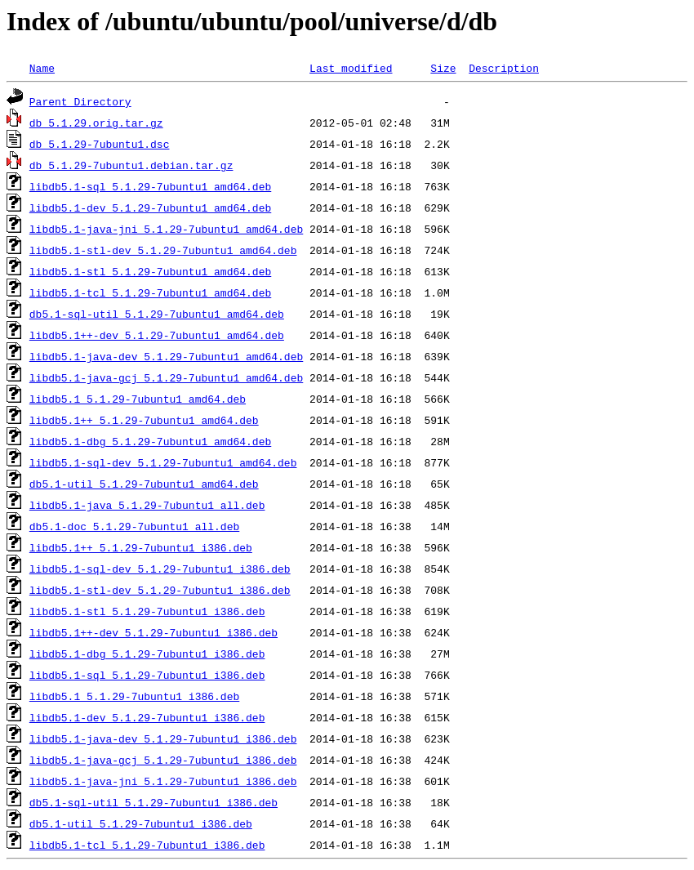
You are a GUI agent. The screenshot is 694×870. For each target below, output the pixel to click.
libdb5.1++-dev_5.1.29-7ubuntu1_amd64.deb (156, 335)
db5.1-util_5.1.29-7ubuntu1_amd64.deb (144, 483)
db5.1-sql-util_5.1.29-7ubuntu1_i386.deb (153, 802)
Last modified (350, 67)
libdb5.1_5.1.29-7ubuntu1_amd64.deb (137, 398)
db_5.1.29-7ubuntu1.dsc (99, 143)
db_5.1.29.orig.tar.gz (96, 122)
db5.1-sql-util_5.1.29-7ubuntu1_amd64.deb (156, 313)
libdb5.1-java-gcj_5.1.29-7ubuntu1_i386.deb (163, 759)
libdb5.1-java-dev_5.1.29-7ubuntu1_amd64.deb (166, 356)
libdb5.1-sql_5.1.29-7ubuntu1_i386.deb (147, 674)
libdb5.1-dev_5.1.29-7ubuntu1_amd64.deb (150, 207)
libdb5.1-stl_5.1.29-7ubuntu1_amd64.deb (150, 271)
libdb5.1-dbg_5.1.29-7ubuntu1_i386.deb (147, 653)
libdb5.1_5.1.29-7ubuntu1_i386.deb (134, 696)
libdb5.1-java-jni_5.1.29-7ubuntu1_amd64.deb (166, 228)
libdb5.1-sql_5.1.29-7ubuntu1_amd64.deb (150, 186)
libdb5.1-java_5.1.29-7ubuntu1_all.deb (147, 504)
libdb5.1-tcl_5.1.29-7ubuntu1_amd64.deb (150, 292)
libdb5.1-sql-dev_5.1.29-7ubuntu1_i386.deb (160, 568)
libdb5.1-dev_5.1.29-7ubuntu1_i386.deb (147, 717)
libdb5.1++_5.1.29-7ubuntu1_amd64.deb (144, 420)
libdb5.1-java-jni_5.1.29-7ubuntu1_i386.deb (163, 781)
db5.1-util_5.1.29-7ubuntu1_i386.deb (140, 823)
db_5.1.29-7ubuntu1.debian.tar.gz (131, 165)
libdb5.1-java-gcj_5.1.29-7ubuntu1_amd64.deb (166, 377)
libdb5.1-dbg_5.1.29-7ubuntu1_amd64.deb (150, 441)
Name (42, 67)
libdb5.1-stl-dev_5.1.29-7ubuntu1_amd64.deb (163, 250)
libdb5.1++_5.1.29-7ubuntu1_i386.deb (140, 547)
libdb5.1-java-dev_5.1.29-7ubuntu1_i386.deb (163, 738)
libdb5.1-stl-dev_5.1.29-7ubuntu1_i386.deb (160, 589)
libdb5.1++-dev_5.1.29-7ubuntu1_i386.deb (153, 632)
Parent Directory (80, 101)
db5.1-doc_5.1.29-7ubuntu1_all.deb (134, 526)
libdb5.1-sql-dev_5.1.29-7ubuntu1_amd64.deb (163, 462)
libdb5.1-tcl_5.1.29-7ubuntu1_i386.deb (147, 844)
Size (443, 67)
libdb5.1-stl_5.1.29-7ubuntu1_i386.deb (147, 611)
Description (504, 67)
